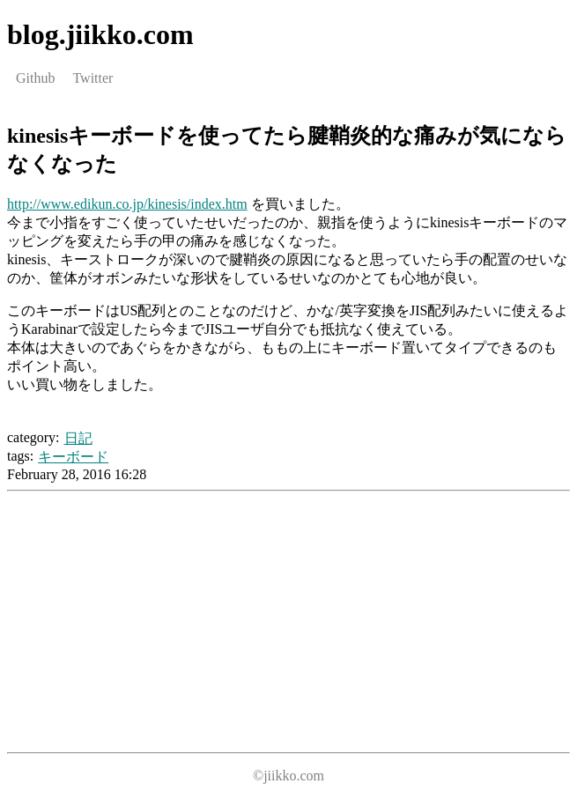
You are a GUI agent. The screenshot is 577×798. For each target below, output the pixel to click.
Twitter (92, 77)
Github (35, 77)
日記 (78, 438)
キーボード (73, 456)
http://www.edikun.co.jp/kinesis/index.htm (127, 203)
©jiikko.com (288, 775)
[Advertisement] (155, 622)
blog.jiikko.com (100, 34)
